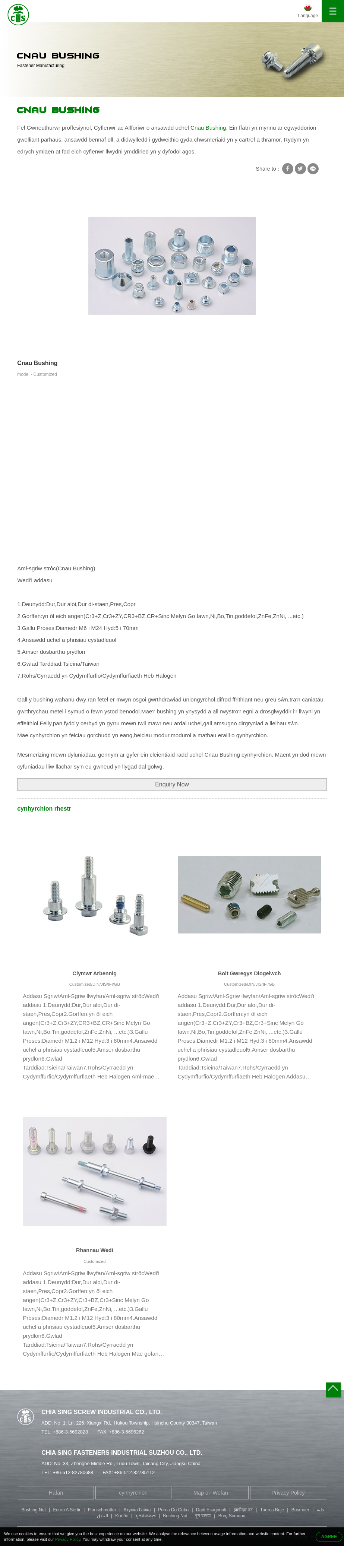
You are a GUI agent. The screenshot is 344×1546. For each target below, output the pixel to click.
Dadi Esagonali (211, 1509)
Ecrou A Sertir (67, 1509)
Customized (94, 1261)
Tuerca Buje (272, 1509)
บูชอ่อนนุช (146, 1515)
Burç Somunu (232, 1515)
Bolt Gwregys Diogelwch (249, 973)
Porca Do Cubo (173, 1509)
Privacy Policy (288, 1493)
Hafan (56, 1493)
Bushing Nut (33, 1509)
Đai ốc (121, 1515)
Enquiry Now (172, 784)
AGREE (329, 1536)
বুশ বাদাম (203, 1515)
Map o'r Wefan (210, 1493)
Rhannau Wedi (94, 1250)
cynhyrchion (133, 1493)
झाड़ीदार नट (243, 1509)
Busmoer (300, 1509)
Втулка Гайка (137, 1509)
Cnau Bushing (58, 110)
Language (308, 15)
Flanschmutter (102, 1509)
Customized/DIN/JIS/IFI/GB (94, 984)
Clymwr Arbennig (95, 973)
